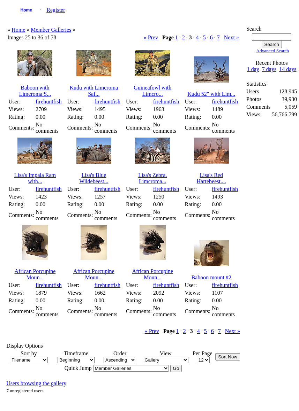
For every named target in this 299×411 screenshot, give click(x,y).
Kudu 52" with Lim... (211, 94)
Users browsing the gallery (36, 383)
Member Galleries (51, 30)
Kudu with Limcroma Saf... (94, 91)
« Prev (151, 37)
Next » (231, 37)
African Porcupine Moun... (35, 274)
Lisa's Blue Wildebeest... (93, 178)
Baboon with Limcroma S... (35, 91)
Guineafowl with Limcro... (152, 91)
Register (55, 10)
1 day (253, 69)
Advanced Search (272, 50)
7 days (269, 69)
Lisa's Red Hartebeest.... (211, 178)
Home (26, 10)
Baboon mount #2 (211, 277)
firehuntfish (49, 101)
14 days (287, 69)
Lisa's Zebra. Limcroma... (152, 178)
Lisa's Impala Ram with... (35, 178)
